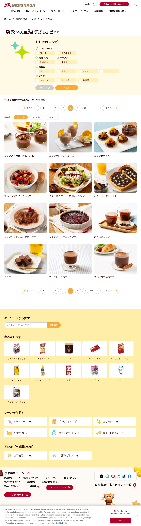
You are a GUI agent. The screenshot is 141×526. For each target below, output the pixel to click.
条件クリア (44, 87)
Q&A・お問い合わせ (114, 4)
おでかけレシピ (22, 433)
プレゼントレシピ (68, 421)
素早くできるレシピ (69, 433)
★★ (64, 71)
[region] (70, 515)
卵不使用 (44, 53)
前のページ (31, 108)
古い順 (51, 117)
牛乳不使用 (66, 53)
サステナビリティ (12, 482)
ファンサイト (23, 494)
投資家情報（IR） (50, 482)
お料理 (86, 80)
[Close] (138, 515)
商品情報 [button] (15, 11)
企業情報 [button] (98, 11)
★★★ (86, 71)
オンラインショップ (64, 487)
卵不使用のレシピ (23, 455)
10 (85, 108)
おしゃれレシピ (111, 421)
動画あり (44, 62)
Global (90, 4)
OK (120, 520)
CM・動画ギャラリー (28, 478)
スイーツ (44, 80)
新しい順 (36, 117)
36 (97, 108)
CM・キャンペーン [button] (35, 11)
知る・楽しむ (70, 478)
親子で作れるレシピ (113, 433)
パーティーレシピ (23, 421)
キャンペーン (51, 478)
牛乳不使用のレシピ (69, 455)
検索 (53, 325)
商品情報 (8, 478)
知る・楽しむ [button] (58, 11)
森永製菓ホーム (14, 473)
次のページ (110, 108)
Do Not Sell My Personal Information (120, 512)
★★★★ (108, 71)
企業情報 (31, 482)
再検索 (66, 87)
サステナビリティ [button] (79, 11)
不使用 (65, 62)
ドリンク (66, 80)
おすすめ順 (20, 117)
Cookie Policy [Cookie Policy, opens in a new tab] (62, 523)
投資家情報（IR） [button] (118, 11)
